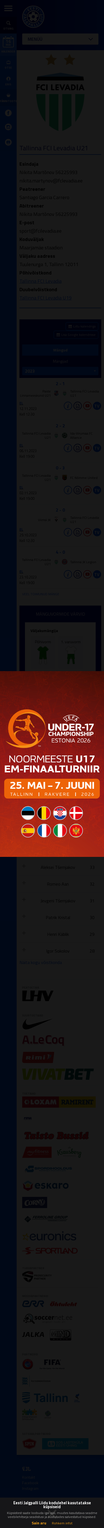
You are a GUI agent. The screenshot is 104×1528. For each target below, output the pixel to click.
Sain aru (39, 1523)
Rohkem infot (62, 1523)
